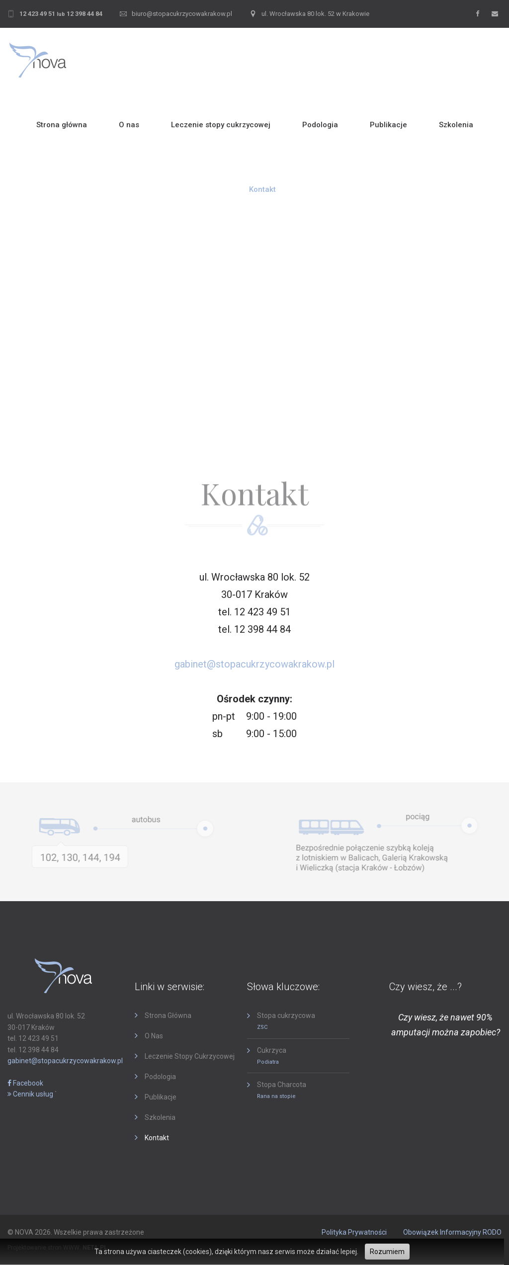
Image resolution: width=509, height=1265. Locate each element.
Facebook (25, 1083)
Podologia (320, 124)
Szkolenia (456, 124)
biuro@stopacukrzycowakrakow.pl (182, 13)
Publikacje (388, 124)
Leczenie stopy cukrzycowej (220, 124)
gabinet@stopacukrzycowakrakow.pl (254, 664)
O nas (129, 124)
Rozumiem (387, 1252)
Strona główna (61, 124)
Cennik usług (30, 1094)
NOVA (24, 1232)
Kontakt (262, 189)
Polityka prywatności (354, 1232)
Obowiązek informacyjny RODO (452, 1232)
